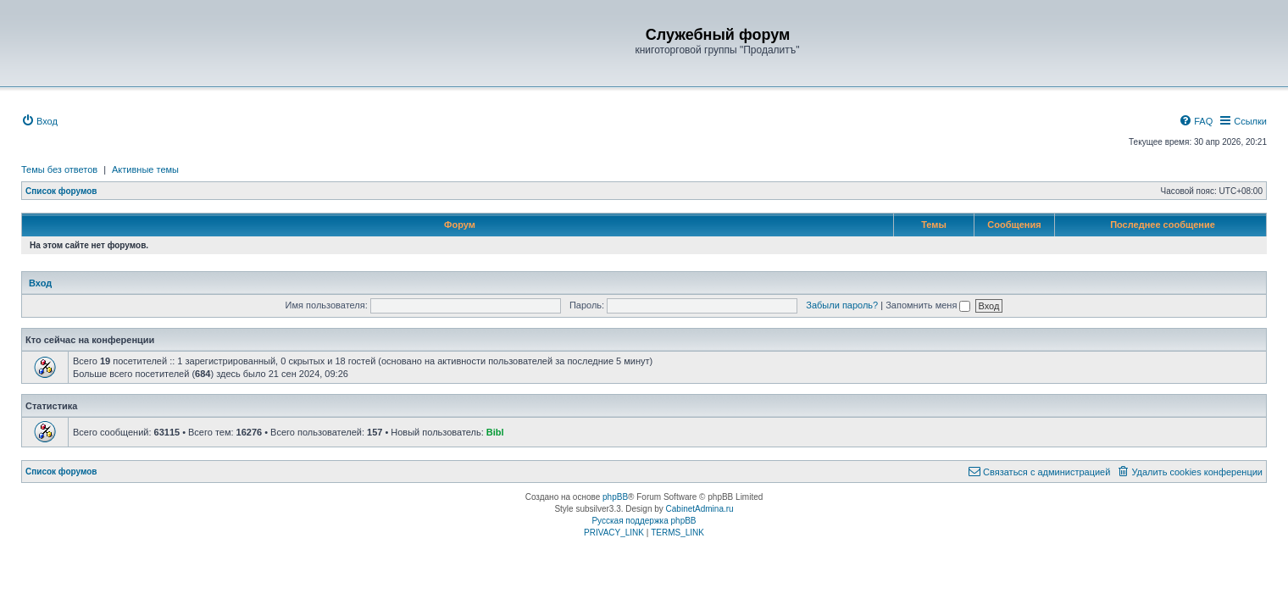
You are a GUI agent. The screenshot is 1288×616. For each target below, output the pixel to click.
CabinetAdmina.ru (700, 508)
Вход (40, 283)
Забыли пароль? (842, 305)
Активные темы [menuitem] (145, 169)
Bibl (495, 432)
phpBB (615, 497)
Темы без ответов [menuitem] (59, 169)
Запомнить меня (928, 305)
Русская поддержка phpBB (643, 520)
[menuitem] (39, 121)
